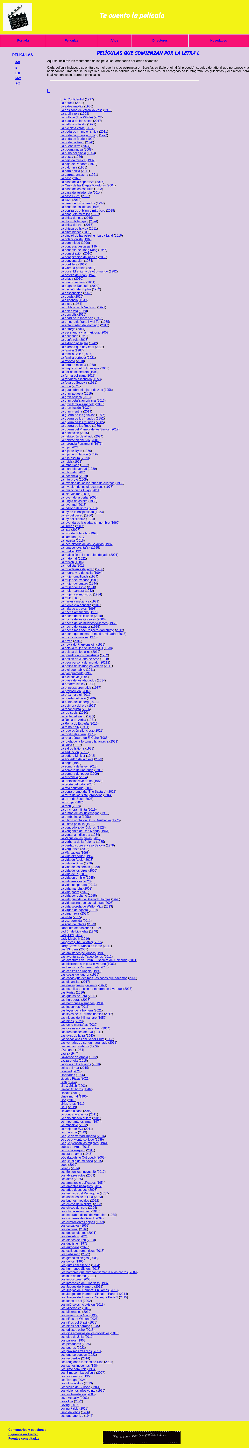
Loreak (65, 1168)
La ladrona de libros (74, 508)
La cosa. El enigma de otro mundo (84, 271)
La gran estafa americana (78, 400)
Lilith (63, 1082)
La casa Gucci (70, 196)
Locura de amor (71, 1153)
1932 (104, 655)
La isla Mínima (70, 494)
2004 (111, 185)
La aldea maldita (71, 106)
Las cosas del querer (74, 974)
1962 (83, 336)
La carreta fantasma (74, 174)
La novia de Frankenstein (78, 644)
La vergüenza (69, 849)
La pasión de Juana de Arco (79, 659)
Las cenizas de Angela (76, 971)
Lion (63, 1100)
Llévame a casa (71, 1111)
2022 (98, 117)
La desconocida (71, 293)
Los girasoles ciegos (74, 1258)
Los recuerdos (70, 1358)
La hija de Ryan (71, 450)
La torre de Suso (71, 798)
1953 (91, 153)
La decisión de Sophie (75, 289)
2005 (100, 422)
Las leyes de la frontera (76, 1010)
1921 (93, 174)
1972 (77, 461)
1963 (82, 1340)
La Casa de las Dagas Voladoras (83, 185)
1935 (100, 644)
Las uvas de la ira (72, 1035)
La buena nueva (71, 149)
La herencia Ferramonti (76, 443)
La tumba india (70, 816)
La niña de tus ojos (73, 608)
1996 (80, 1075)
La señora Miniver (72, 755)
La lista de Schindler (74, 533)
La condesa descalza (75, 246)
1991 (91, 124)
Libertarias (67, 1075)
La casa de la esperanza (77, 182)
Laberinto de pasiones (75, 928)
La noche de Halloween (76, 616)
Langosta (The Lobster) (76, 942)
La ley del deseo (71, 515)
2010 (87, 253)
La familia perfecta (73, 357)
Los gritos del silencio (75, 1265)
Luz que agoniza (71, 1415)
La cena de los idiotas (75, 207)
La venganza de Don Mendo (80, 831)
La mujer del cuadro (74, 583)
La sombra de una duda (76, 770)
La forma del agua (73, 375)
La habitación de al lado (76, 436)
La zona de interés (73, 924)
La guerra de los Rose (75, 425)
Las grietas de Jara (73, 996)
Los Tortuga (68, 1379)
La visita (66, 917)
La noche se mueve (74, 637)
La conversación (71, 260)
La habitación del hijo (75, 440)
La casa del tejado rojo (76, 192)
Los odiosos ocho (72, 1329)
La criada (66, 278)
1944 (93, 583)
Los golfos (67, 1261)
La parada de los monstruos (79, 655)
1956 (99, 569)
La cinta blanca (71, 232)
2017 (97, 120)
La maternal (68, 558)
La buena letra (70, 146)
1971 (94, 601)
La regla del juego (72, 716)
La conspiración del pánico (78, 257)
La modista (68, 565)
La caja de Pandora (74, 164)
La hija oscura (70, 458)
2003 (104, 368)
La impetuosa (69, 465)
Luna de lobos (70, 1412)
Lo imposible (69, 1125)
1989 (91, 160)
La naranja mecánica (74, 601)
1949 (92, 275)
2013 (87, 397)
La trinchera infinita (73, 809)
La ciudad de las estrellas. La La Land (86, 235)
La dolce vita (69, 311)
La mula (66, 598)
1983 (111, 963)
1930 (88, 106)
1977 (100, 415)
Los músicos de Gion (74, 1315)
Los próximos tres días (76, 1351)
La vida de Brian (71, 863)
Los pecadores (70, 1344)
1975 (92, 637)
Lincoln (65, 1093)
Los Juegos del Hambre (76, 1286)
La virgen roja (69, 913)
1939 (83, 300)
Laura (64, 1053)
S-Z (17, 83)
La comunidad (70, 242)
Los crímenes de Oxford (77, 1218)
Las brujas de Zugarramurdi (79, 967)
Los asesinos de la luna (76, 1197)
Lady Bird (67, 935)
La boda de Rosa (72, 142)
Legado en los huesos (75, 1064)
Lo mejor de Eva (71, 1128)
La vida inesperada (73, 884)
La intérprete (69, 479)
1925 (91, 705)
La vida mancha (71, 888)
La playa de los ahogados (78, 680)
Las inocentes (70, 1006)
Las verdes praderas (74, 1046)
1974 (88, 260)
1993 (84, 113)
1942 (93, 343)
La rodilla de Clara (73, 734)
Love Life (66, 1401)
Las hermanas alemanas (77, 1003)
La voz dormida (71, 920)
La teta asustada (71, 788)
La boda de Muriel (72, 138)
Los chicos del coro (73, 1207)
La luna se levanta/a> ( (76, 547)
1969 (114, 522)
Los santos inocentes (75, 1365)
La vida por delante (73, 895)
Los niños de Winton (74, 1318)
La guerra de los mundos (77, 418)
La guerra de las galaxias (77, 415)
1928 (104, 659)
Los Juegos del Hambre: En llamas (84, 1290)
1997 (89, 99)
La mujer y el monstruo (76, 594)
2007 (105, 332)
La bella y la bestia (73, 124)
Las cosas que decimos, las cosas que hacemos (93, 978)
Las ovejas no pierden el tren (80, 1028)
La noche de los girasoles (78, 619)
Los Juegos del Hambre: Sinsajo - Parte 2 (89, 1297)
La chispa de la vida (74, 228)
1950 (92, 501)
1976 (98, 443)
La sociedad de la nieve (76, 759)
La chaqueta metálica (75, 214)
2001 (95, 440)
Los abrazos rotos (72, 1175)
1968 (113, 623)
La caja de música (73, 160)
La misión (67, 562)
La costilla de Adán (73, 275)
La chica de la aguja (74, 221)
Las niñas (67, 1021)
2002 (87, 888)
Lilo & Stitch (68, 1085)
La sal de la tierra (72, 748)
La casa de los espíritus (76, 189)
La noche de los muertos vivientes (84, 623)
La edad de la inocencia (76, 318)
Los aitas (66, 1179)
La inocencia (69, 476)
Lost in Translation (73, 1394)
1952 (100, 418)
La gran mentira (71, 411)
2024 (85, 146)
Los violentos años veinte (78, 1390)
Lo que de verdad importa (78, 1136)
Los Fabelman (70, 1254)
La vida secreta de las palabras (81, 902)
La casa (65, 178)
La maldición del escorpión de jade (84, 554)
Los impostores (71, 1279)
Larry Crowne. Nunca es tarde (81, 946)
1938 (91, 364)
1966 (78, 156)
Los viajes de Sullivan (75, 1387)
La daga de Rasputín (74, 285)
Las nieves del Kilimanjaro (78, 1017)
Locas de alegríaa (72, 1150)
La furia (65, 386)
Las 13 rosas (69, 949)
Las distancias (70, 981)
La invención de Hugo (75, 490)
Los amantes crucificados (78, 1182)
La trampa (67, 802)
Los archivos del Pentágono (79, 1193)
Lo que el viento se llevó (77, 1139)
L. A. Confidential (72, 99)
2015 (88, 217)
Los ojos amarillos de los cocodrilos (85, 1333)
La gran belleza (71, 397)
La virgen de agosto (74, 910)
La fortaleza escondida (76, 379)
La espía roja (69, 339)
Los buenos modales (74, 1200)
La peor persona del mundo (79, 662)
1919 (81, 1103)
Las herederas (70, 999)
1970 (87, 450)
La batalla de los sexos (76, 120)
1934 (100, 203)
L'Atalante (67, 1049)
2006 (101, 619)
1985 (104, 737)
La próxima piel (71, 694)
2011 (103, 131)
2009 (86, 232)
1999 (97, 971)
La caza (65, 199)
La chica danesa (71, 217)
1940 (90, 1035)
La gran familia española (77, 404)
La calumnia (68, 167)
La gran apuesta (71, 393)
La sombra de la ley (74, 766)
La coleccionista (71, 239)
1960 (83, 311)
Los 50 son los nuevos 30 (78, 1171)
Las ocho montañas (74, 1024)
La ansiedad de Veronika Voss (81, 110)
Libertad (66, 1071)
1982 (107, 110)
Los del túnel (69, 1229)
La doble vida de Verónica (78, 307)
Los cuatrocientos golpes (77, 1222)
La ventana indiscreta (75, 834)
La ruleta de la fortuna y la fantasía (84, 741)
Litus (63, 1107)
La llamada (68, 537)
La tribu (65, 806)
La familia (67, 350)
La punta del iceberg (74, 702)
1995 (94, 372)
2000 (85, 242)
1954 (95, 246)
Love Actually (69, 1397)
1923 (99, 512)
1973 (94, 612)
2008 (88, 149)
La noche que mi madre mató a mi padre (88, 633)
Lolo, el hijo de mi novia (76, 1161)
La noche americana (74, 612)
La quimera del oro (73, 705)
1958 (97, 379)
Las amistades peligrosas (78, 953)
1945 (90, 877)
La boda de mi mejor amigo (79, 135)
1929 (92, 164)
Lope (64, 1164)
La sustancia (69, 777)
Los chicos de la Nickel (76, 1204)
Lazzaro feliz (69, 1060)
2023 (76, 178)
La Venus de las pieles (76, 838)
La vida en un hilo (72, 877)
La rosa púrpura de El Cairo (79, 737)
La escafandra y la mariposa (80, 332)
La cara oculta (70, 171)
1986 (88, 515)
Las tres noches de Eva (76, 1032)
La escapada (69, 336)
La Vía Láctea (70, 852)
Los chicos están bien (75, 1211)
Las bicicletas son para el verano (83, 963)
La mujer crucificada (74, 576)
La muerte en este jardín (77, 569)
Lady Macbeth (70, 938)
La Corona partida (72, 268)
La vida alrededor (72, 856)
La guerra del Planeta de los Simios (85, 429)
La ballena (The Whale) (76, 117)
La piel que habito (72, 669)
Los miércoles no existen (77, 1304)
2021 (79, 103)
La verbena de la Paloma (77, 841)
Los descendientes (73, 1232)
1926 (78, 551)
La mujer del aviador (74, 580)
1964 (84, 677)
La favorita (67, 361)
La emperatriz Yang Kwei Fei (80, 321)
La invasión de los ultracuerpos (81, 486)
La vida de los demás (75, 867)
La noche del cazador (75, 626)
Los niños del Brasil (74, 1322)
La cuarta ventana (72, 282)
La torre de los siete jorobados (81, 795)
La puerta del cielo (73, 698)
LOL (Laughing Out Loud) (78, 1157)
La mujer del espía (73, 587)
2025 (78, 1179)
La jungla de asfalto (74, 501)
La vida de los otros (74, 870)
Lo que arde (68, 1132)
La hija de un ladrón (74, 454)
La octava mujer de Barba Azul (81, 648)
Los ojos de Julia (72, 1336)
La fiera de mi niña (73, 364)
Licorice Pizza (70, 1078)
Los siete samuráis (73, 1369)
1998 (96, 207)
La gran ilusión (70, 407)
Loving (65, 1405)
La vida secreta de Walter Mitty (81, 906)
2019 (87, 411)
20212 (104, 662)
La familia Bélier (71, 354)
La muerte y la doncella (76, 572)
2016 (88, 224)
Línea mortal (69, 1096)
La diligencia (69, 300)
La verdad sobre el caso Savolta (82, 845)
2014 (97, 192)
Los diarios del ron (73, 1240)
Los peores (68, 1347)
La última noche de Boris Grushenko (85, 820)
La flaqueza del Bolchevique (79, 368)
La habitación (69, 433)
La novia (66, 641)
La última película (72, 824)
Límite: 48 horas (71, 1089)
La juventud (68, 504)
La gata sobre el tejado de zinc (81, 389)
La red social (69, 712)
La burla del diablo (73, 153)
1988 (104, 813)
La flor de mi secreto (74, 372)
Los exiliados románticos (77, 1250)
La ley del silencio (72, 519)
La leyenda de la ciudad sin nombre (85, 522)
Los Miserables (71, 1308)
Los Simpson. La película (77, 1372)
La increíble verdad (73, 468)
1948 (77, 763)
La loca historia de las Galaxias (81, 544)
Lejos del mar (69, 1067)
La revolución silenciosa (77, 730)
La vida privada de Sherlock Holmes (85, 899)
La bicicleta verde (72, 128)
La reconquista (70, 709)
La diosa (66, 303)
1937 (86, 407)
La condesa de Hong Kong (78, 250)
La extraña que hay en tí (77, 347)
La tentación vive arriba (76, 781)
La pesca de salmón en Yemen (81, 666)
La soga (66, 763)
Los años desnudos (74, 1189)
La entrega (67, 329)
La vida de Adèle (71, 859)
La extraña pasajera (74, 343)
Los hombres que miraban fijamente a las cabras (94, 1272)
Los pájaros (68, 1340)
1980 (94, 580)
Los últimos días (71, 1383)
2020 (89, 142)
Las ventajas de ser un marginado (83, 1042)
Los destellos (69, 1236)
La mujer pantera (72, 590)
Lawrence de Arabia (74, 1057)
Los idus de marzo (73, 1276)
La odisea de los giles (75, 651)
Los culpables (70, 1225)
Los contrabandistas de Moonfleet (83, 1214)
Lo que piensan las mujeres (79, 1143)
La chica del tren (71, 224)
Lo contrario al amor (74, 1114)
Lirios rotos (68, 1103)
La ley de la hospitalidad (77, 512)
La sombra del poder (74, 773)
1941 (98, 1032)
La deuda (67, 296)
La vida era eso (71, 881)
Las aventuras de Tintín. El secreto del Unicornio (93, 960)
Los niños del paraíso (75, 1326)
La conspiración (71, 253)
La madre (67, 551)
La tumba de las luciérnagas (79, 813)
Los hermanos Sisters (75, 1268)
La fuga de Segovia (73, 382)
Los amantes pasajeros (76, 1186)
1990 (83, 1096)
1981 (92, 382)
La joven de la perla (74, 497)
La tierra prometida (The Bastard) (83, 791)
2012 (90, 128)
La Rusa (66, 745)
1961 (82, 167)
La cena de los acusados (77, 203)
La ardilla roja (69, 113)
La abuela (67, 103)
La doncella (68, 314)
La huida (66, 461)
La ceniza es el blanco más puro (82, 210)
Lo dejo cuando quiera (75, 1118)
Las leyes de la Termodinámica (81, 1014)
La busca (66, 156)
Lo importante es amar (76, 1121)
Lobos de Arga (70, 1146)
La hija (65, 447)
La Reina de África (73, 719)
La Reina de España (74, 723)
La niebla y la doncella (75, 605)
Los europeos (69, 1247)
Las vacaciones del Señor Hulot (82, 1039)
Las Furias (67, 992)
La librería (67, 526)
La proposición (70, 691)
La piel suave (69, 677)
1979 (88, 863)
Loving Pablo (69, 1408)
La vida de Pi (69, 874)
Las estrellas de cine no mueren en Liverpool (91, 988)
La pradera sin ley (72, 684)
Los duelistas (69, 1243)
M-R (18, 78)
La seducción (69, 752)
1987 (95, 214)
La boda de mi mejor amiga (79, 131)
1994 (90, 138)
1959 (89, 856)
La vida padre (69, 892)
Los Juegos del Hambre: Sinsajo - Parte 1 (89, 1293)
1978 (108, 486)
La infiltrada (68, 472)
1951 (91, 719)
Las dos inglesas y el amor (78, 985)
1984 (95, 1265)
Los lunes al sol (71, 1300)
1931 (84, 727)
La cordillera (68, 264)
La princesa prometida (75, 687)
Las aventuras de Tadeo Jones (81, 956)
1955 (105, 321)
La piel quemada (71, 673)
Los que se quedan (73, 1354)
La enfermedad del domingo (79, 325)
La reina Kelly (69, 727)
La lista (65, 529)
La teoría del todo (72, 784)
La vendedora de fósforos (78, 827)
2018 (110, 210)
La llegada (67, 540)
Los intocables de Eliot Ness (80, 1283)
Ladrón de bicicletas (74, 931)
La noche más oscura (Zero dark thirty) (87, 630)
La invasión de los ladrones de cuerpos (87, 483)
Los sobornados (71, 1376)
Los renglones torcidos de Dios (81, 1362)
